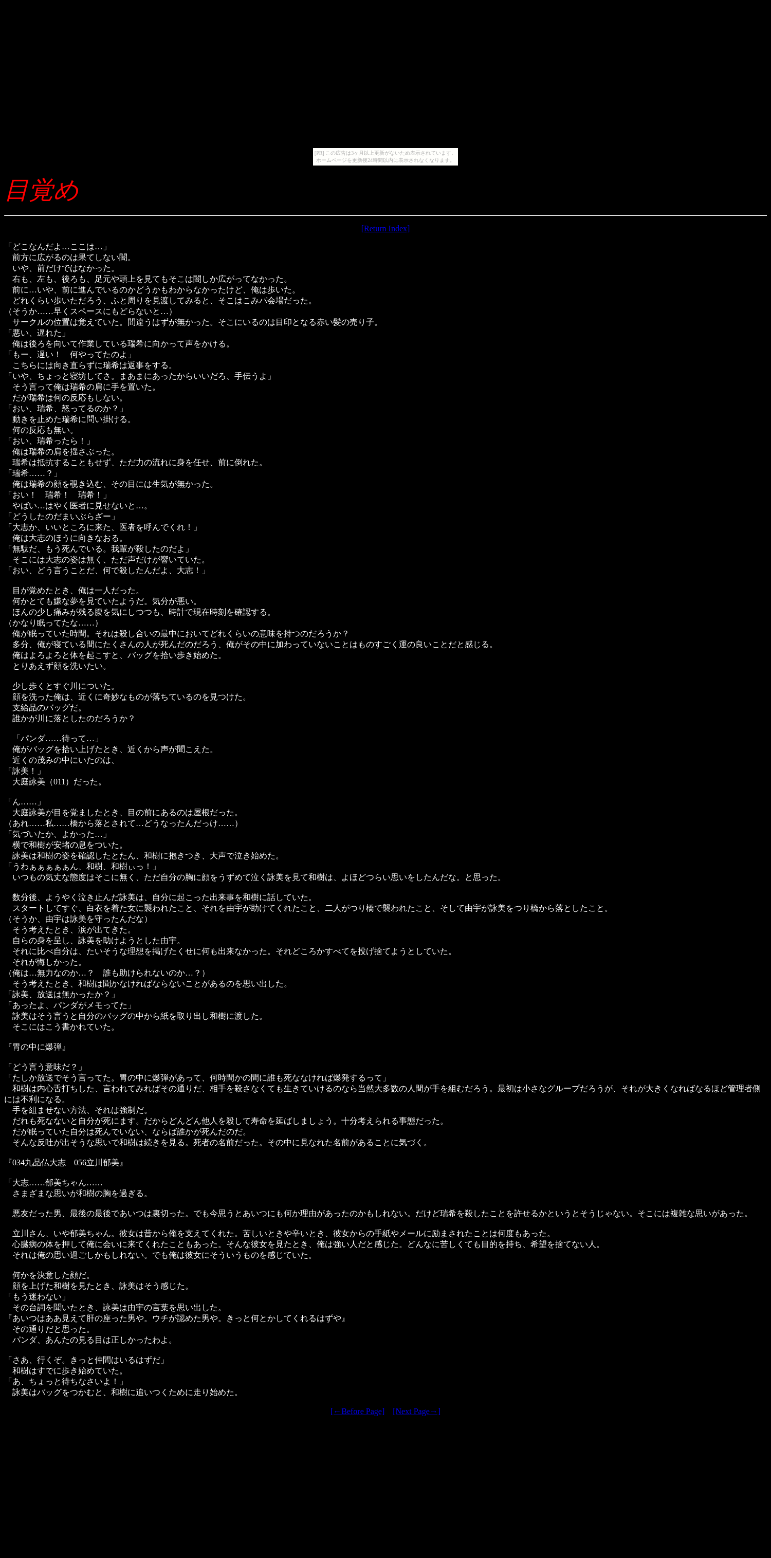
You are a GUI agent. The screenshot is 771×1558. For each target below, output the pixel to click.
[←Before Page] (357, 1411)
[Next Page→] (416, 1411)
